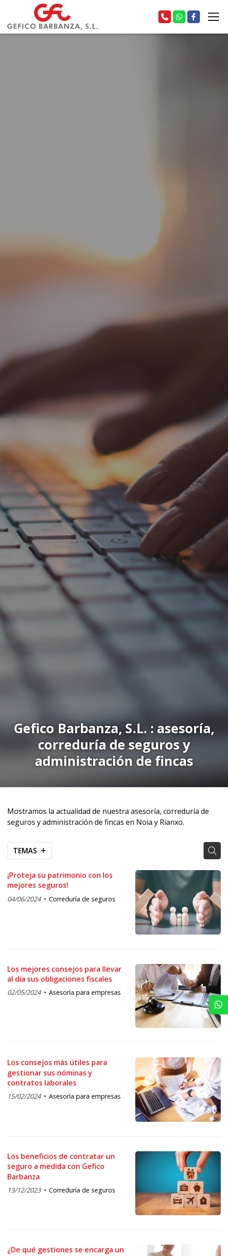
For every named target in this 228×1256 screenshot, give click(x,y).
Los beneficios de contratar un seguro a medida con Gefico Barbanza (61, 1166)
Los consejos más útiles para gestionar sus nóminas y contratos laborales (57, 1072)
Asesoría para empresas (85, 992)
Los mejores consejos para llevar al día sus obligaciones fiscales (64, 974)
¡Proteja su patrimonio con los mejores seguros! (60, 880)
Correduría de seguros (82, 899)
